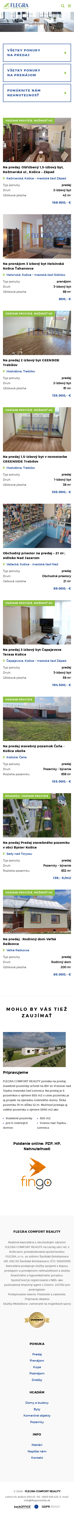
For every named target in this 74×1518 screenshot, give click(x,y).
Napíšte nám (37, 1451)
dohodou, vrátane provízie (26, 796)
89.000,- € (62, 588)
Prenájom (37, 1360)
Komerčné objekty (37, 1415)
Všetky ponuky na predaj (37, 52)
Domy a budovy (37, 1403)
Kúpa (37, 1367)
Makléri (37, 1445)
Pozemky (37, 1422)
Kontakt (37, 1458)
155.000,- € (61, 781)
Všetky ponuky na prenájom (37, 72)
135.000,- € (61, 395)
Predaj (37, 1354)
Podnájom (37, 1373)
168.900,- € (61, 202)
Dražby (37, 1380)
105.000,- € (61, 492)
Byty (37, 1409)
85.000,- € (62, 974)
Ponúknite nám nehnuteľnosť (37, 92)
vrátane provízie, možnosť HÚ (28, 120)
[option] (37, 21)
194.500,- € (61, 685)
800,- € (65, 299)
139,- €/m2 (62, 878)
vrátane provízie (18, 699)
